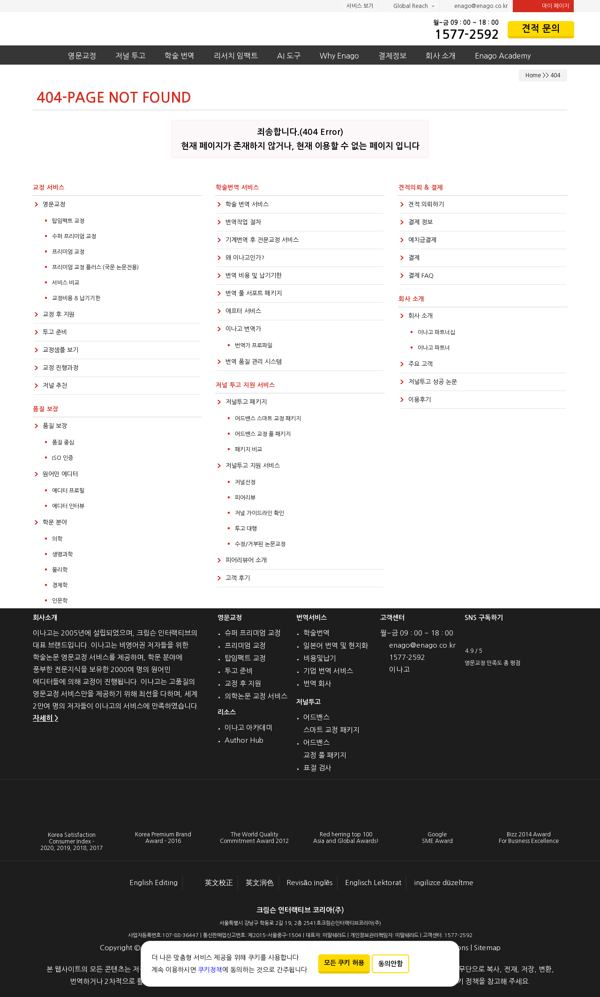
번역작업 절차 (243, 222)
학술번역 (316, 632)
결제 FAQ (421, 276)
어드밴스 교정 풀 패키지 (263, 434)
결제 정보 (420, 222)
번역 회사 (317, 683)
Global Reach (406, 6)
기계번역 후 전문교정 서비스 (262, 240)
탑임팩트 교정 (68, 221)
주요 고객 (420, 364)
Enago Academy (503, 55)
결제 (414, 258)
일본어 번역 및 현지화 (335, 645)
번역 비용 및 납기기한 (253, 276)
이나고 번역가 (243, 329)
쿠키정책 (210, 970)
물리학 (60, 570)
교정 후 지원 (59, 314)
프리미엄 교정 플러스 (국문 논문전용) (95, 267)
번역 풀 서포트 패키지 (253, 293)
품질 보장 (55, 426)
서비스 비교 (65, 283)
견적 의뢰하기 (426, 204)
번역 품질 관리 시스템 (253, 362)
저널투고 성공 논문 (432, 382)
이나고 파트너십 (436, 332)
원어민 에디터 (60, 474)
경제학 (60, 585)
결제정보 (392, 55)
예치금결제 (422, 240)
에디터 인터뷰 (68, 506)
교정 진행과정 (60, 368)
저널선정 (245, 482)
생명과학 (62, 554)
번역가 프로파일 (253, 345)
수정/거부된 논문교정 (260, 544)
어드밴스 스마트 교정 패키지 (268, 418)
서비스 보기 (360, 6)
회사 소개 (441, 55)
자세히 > (45, 718)
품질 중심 (63, 442)
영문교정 (82, 55)
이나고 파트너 (434, 348)
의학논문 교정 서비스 (256, 696)
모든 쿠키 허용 (344, 963)
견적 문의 (541, 28)
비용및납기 (319, 658)
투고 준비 (55, 332)
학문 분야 (55, 522)
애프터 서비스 (243, 311)
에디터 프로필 (68, 491)
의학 (57, 539)
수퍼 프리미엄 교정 (74, 236)
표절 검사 (317, 767)
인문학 (60, 601)
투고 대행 (246, 529)
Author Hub (244, 740)
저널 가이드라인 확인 (259, 513)
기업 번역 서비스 (328, 670)
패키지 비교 (248, 449)
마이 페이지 (543, 6)
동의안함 (390, 963)
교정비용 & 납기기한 (76, 298)
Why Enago (339, 55)
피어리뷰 (245, 498)
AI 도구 (288, 55)
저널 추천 (55, 386)
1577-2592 (467, 34)
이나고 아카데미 (248, 727)
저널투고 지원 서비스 (252, 466)
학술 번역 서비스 (247, 204)
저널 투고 (130, 55)
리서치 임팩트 (236, 55)
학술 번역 (180, 55)
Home (533, 75)
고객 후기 (237, 578)
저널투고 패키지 (246, 402)
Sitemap (487, 947)
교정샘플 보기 (60, 350)
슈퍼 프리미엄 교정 (253, 632)
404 (555, 75)
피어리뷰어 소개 (246, 560)
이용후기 (419, 400)
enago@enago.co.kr (476, 6)
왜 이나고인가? (244, 258)
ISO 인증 (62, 458)
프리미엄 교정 (68, 252)
